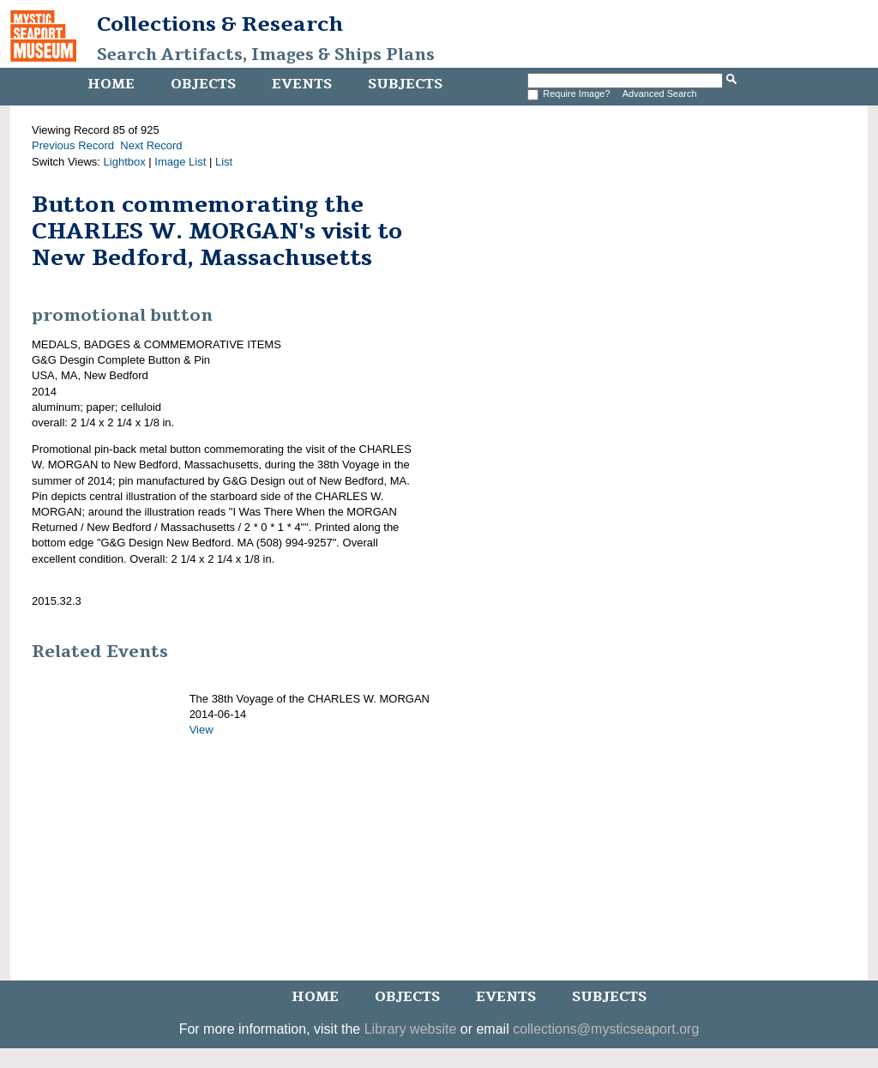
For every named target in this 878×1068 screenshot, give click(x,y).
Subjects (405, 84)
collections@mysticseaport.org (606, 1029)
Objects (203, 84)
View (201, 729)
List (223, 161)
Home (111, 84)
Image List (180, 161)
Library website (410, 1029)
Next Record (151, 145)
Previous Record (73, 145)
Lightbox (125, 161)
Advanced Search (659, 93)
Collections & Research (220, 24)
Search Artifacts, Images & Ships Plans (266, 55)
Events (302, 84)
